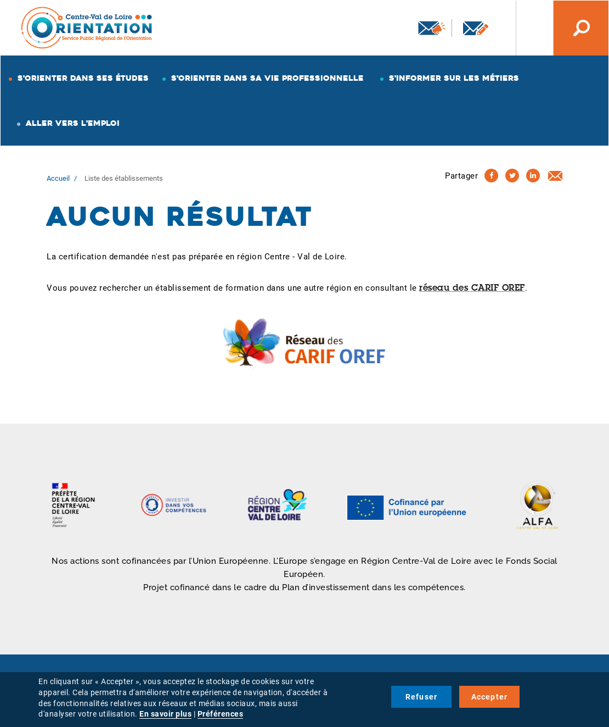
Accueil (58, 178)
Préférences (221, 713)
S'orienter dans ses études (83, 78)
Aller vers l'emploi (73, 123)
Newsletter (432, 28)
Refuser (421, 696)
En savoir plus (165, 713)
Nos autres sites (526, 28)
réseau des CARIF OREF (472, 288)
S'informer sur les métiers (454, 78)
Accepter (489, 696)
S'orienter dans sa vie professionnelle (267, 78)
